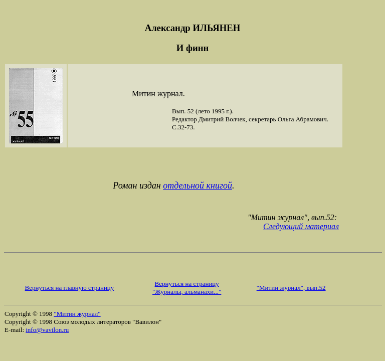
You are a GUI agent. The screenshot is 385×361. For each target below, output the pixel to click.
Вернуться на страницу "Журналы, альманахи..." (186, 287)
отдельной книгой (197, 185)
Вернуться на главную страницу (69, 287)
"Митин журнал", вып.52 (291, 287)
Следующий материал (301, 226)
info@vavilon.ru (47, 329)
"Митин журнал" (77, 313)
